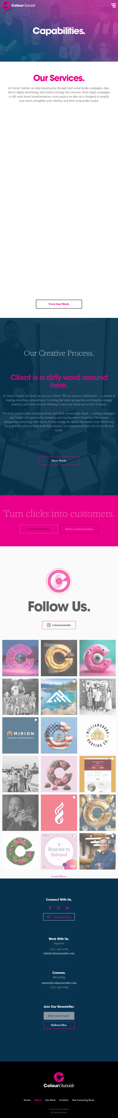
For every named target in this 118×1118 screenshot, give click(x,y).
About (37, 1100)
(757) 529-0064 (59, 949)
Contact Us (59, 916)
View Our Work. (59, 304)
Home (27, 1100)
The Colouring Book (83, 1100)
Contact (63, 1100)
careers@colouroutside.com (59, 983)
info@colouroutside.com (59, 953)
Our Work (50, 1100)
